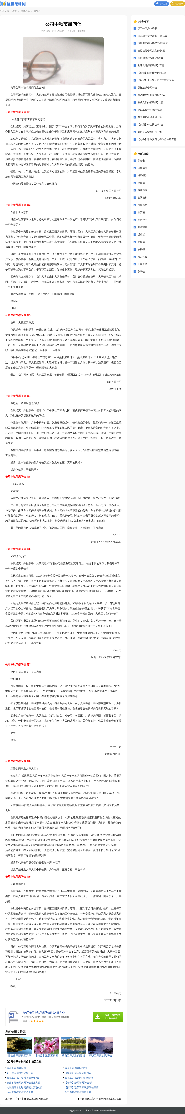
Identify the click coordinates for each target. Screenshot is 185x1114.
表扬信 (141, 242)
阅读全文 (71, 31)
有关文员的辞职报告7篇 (150, 102)
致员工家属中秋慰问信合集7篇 (23, 1078)
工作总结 (142, 264)
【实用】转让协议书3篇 (150, 124)
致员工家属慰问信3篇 (76, 1068)
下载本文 (81, 31)
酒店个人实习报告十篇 (150, 132)
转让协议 (142, 190)
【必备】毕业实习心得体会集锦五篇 (157, 139)
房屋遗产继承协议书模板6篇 (153, 43)
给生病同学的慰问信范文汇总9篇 (24, 1087)
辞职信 (141, 271)
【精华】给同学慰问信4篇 (79, 1082)
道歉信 (141, 183)
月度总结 (142, 205)
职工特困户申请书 (147, 28)
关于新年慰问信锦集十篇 (78, 1092)
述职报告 (142, 175)
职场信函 (25, 11)
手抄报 (141, 249)
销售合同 (142, 219)
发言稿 (141, 212)
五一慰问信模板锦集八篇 (20, 1073)
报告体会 (142, 256)
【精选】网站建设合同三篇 (152, 73)
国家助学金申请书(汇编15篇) (153, 36)
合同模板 (142, 197)
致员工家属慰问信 (16, 1068)
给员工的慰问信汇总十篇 (20, 1092)
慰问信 (37, 11)
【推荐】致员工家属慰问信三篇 (82, 1087)
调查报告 (142, 227)
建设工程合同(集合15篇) (150, 110)
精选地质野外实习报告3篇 (151, 95)
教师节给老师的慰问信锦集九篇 (23, 1082)
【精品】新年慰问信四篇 (78, 1073)
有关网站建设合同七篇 (150, 117)
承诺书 (141, 160)
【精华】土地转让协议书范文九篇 (156, 80)
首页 (14, 11)
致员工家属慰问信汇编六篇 (79, 1078)
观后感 (141, 234)
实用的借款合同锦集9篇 (150, 58)
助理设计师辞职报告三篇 (151, 65)
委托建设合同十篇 (147, 87)
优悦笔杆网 (88, 1110)
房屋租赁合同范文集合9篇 (151, 50)
